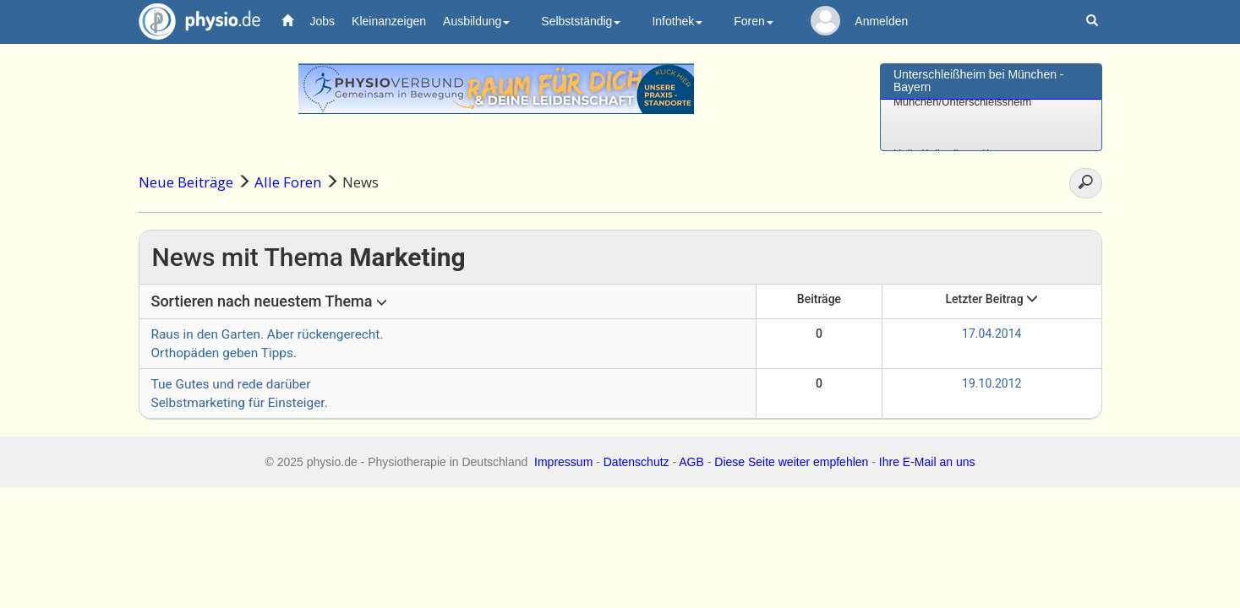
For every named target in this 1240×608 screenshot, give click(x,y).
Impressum (563, 462)
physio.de (193, 21)
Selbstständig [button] (580, 21)
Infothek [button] (677, 21)
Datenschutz (636, 462)
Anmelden (881, 21)
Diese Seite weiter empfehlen (791, 462)
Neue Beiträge (186, 182)
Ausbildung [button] (476, 21)
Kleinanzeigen (389, 21)
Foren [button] (753, 21)
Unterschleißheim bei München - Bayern (978, 81)
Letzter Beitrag (991, 299)
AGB (691, 462)
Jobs (323, 21)
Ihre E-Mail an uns (927, 462)
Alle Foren (287, 182)
